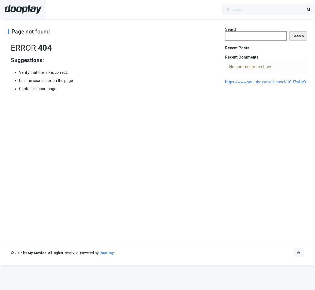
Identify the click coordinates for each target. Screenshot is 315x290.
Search (231, 29)
